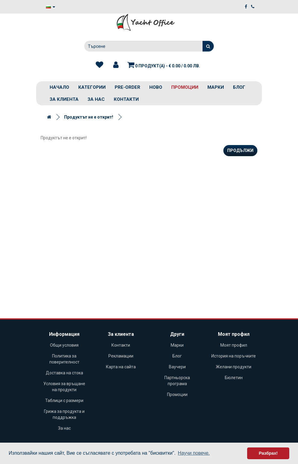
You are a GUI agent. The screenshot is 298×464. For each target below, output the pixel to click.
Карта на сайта (121, 366)
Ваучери (177, 366)
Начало (59, 87)
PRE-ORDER (127, 87)
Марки (215, 87)
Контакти (126, 99)
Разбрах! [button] (268, 453)
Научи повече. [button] (194, 453)
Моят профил (233, 345)
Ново (155, 87)
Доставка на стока (64, 372)
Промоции (184, 87)
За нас (96, 99)
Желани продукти (233, 366)
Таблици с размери (64, 400)
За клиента (64, 99)
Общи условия (64, 345)
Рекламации (120, 356)
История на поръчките (233, 356)
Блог (239, 87)
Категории (92, 87)
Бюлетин (234, 377)
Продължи (240, 150)
